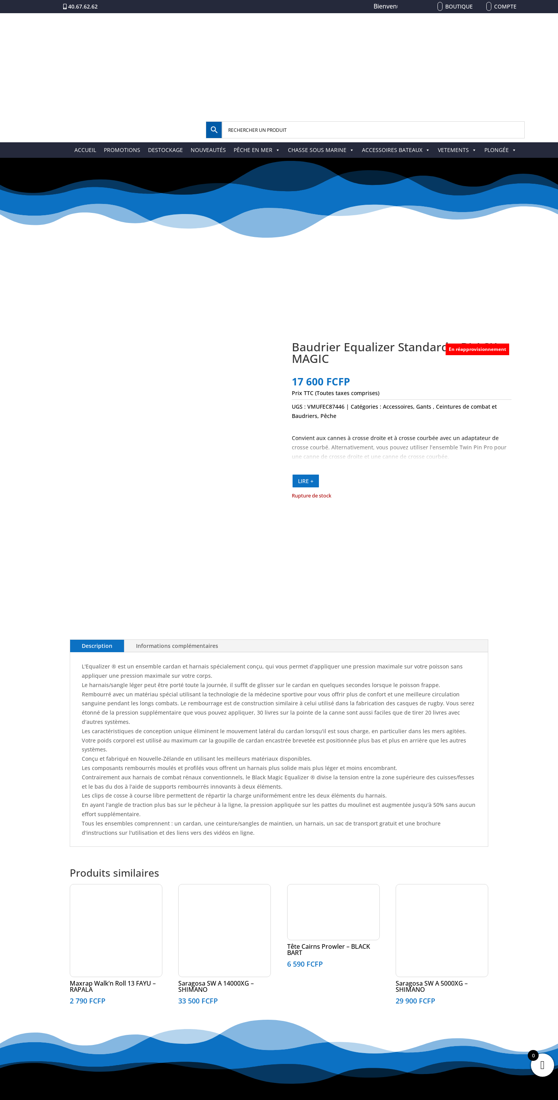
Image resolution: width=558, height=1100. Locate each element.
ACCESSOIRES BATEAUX (396, 150)
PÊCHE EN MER (257, 150)
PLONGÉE (500, 150)
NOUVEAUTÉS (208, 150)
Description (97, 645)
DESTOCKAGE (165, 150)
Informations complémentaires (177, 645)
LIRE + (305, 481)
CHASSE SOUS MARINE (321, 150)
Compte (505, 6)
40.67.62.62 (83, 6)
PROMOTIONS (122, 150)
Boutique (459, 6)
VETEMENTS (457, 150)
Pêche (328, 416)
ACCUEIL (85, 150)
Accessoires (398, 406)
